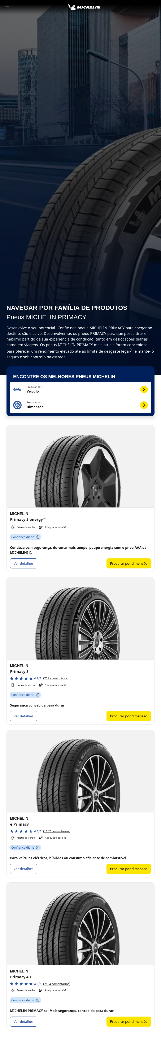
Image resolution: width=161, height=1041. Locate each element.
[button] (80, 389)
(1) (132, 350)
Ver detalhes (24, 563)
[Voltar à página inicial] (84, 7)
